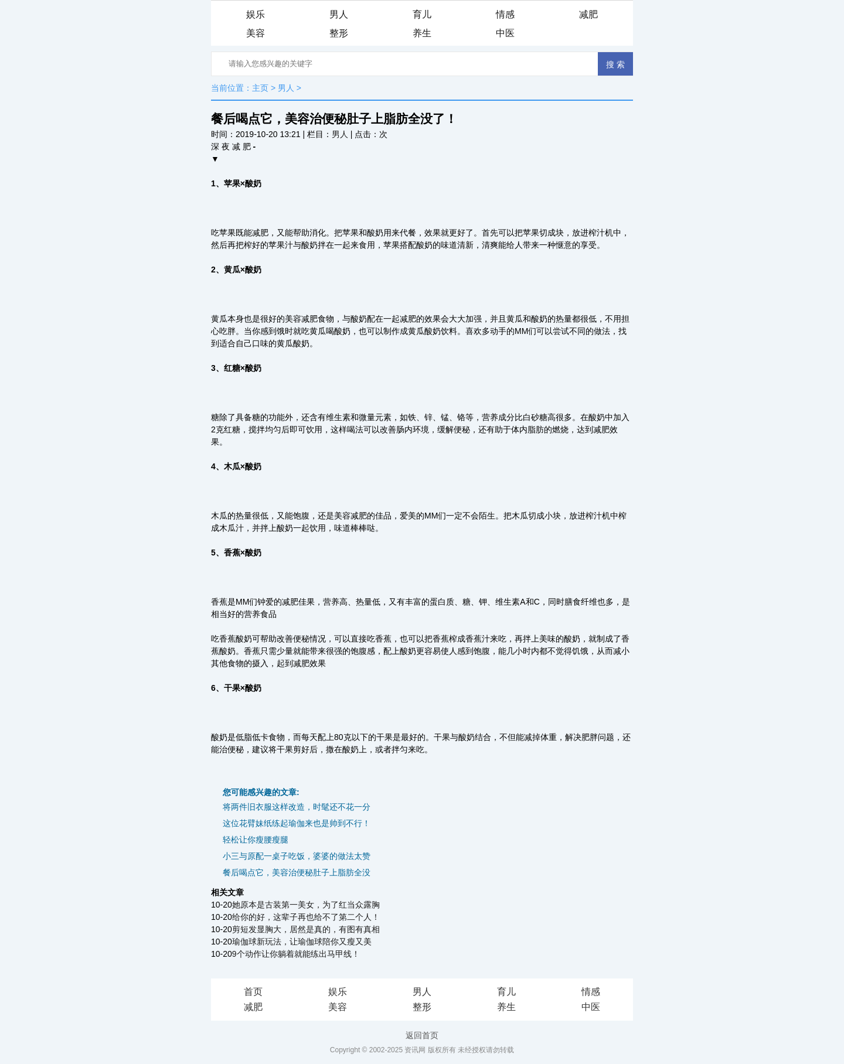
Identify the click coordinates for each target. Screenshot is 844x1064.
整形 (338, 33)
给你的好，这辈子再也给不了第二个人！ (306, 917)
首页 (253, 992)
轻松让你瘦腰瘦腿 (255, 839)
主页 (260, 88)
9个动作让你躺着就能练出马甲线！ (296, 954)
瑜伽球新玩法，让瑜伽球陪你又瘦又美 (302, 941)
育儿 (422, 14)
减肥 (588, 14)
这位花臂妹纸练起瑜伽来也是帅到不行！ (296, 823)
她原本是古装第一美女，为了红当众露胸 (306, 904)
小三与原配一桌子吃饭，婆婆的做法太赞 (296, 856)
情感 (505, 14)
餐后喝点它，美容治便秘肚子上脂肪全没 (296, 872)
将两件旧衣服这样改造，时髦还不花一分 (296, 806)
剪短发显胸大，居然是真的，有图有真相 (306, 929)
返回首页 (422, 1035)
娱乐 (255, 14)
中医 (505, 33)
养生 (422, 33)
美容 (255, 33)
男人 (338, 14)
